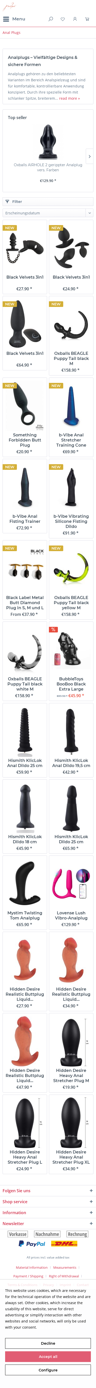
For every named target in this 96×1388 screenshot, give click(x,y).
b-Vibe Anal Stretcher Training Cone (71, 440)
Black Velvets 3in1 (25, 277)
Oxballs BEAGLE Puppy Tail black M (71, 358)
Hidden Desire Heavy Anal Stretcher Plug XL (71, 1157)
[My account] (75, 19)
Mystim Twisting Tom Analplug (24, 915)
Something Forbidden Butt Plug (25, 440)
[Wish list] (63, 19)
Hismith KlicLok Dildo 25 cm (71, 839)
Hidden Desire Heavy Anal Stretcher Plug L (25, 1157)
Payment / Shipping (28, 1276)
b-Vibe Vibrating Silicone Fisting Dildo (71, 521)
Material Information (32, 1267)
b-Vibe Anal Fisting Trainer (24, 519)
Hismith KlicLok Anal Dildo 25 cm (24, 763)
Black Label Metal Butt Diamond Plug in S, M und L (25, 602)
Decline (48, 1343)
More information (53, 1327)
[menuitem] (14, 19)
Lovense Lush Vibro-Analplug (71, 915)
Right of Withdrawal (64, 1276)
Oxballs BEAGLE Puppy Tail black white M (24, 684)
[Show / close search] (50, 19)
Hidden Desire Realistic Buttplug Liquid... (25, 994)
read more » (69, 98)
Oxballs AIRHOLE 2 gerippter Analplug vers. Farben (48, 167)
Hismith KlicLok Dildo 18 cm (25, 839)
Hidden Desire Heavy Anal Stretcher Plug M (71, 1075)
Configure (48, 1370)
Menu (14, 18)
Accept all (48, 1356)
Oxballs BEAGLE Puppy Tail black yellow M (71, 602)
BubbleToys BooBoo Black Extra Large (71, 684)
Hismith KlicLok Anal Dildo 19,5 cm (71, 763)
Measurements (64, 1267)
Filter (13, 201)
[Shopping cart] (88, 19)
